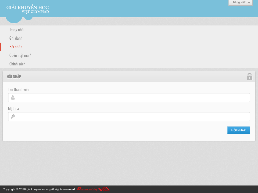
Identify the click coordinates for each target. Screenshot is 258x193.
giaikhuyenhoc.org (39, 189)
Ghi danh (16, 38)
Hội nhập (15, 46)
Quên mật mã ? (20, 55)
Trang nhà (16, 29)
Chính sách (17, 63)
